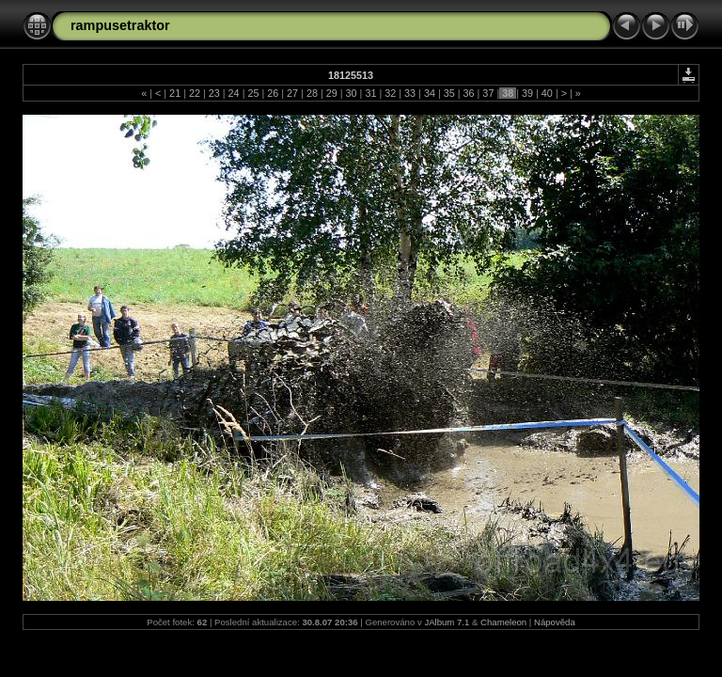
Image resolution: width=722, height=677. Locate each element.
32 (390, 93)
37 (487, 93)
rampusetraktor (120, 25)
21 (174, 93)
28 (312, 93)
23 (214, 93)
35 (449, 93)
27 (292, 93)
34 (429, 93)
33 (409, 93)
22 (194, 93)
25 (252, 93)
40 (547, 93)
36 (469, 93)
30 (351, 93)
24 (234, 93)
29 (331, 93)
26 (272, 93)
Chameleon (503, 622)
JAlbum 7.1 (446, 622)
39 (527, 93)
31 (370, 93)
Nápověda (554, 622)
